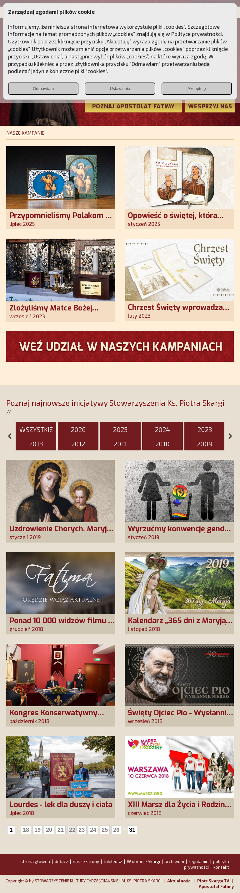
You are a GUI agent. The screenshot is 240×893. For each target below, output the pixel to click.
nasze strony (86, 861)
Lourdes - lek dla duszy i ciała (60, 805)
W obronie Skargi (143, 861)
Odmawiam (43, 88)
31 (132, 830)
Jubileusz (113, 861)
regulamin (198, 861)
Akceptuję (197, 88)
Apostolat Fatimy (216, 886)
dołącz (61, 861)
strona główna (35, 861)
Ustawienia (120, 88)
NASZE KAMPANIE (25, 133)
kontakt (221, 867)
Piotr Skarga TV (213, 880)
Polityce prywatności (196, 34)
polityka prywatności (206, 864)
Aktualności (179, 880)
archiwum (174, 861)
